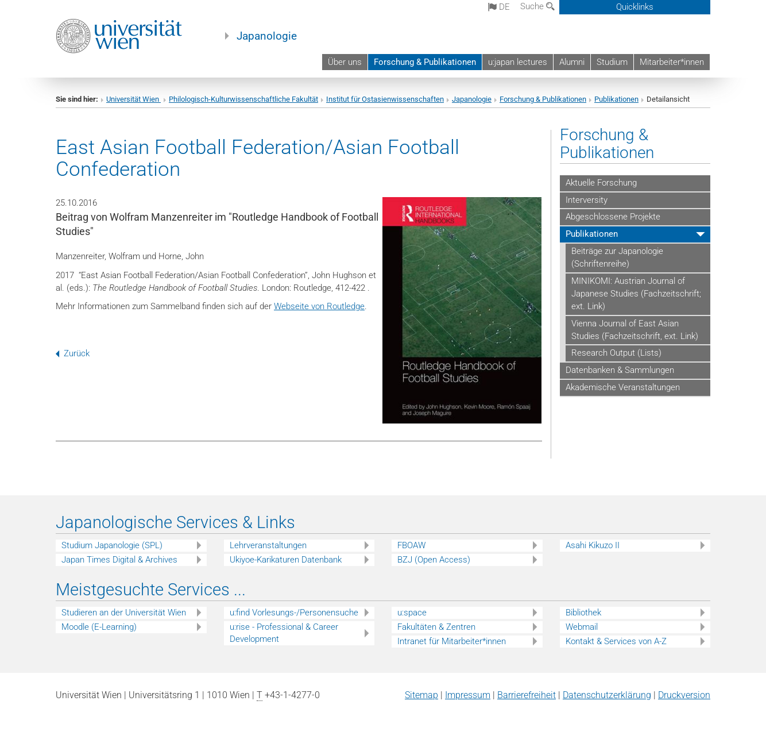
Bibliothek (583, 612)
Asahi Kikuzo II (593, 545)
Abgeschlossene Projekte (613, 216)
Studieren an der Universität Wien (123, 612)
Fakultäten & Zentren (436, 627)
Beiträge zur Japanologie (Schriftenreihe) (617, 257)
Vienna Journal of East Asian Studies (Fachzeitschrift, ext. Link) (634, 329)
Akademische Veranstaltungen (623, 387)
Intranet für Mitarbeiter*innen (451, 641)
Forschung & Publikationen (425, 62)
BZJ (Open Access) (433, 560)
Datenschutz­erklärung (607, 695)
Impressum (467, 695)
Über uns (345, 62)
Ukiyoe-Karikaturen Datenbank (286, 560)
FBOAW (411, 545)
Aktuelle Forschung (601, 183)
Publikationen (616, 99)
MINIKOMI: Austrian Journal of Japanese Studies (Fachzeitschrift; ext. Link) (636, 293)
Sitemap (421, 695)
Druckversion (684, 695)
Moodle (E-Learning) (99, 627)
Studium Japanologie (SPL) (112, 545)
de (499, 7)
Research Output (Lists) (616, 353)
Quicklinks (634, 7)
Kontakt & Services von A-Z (616, 641)
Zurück (73, 353)
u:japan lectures (517, 62)
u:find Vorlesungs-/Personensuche (294, 612)
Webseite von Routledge (319, 306)
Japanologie (267, 36)
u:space (412, 612)
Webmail (582, 627)
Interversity (587, 200)
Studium (612, 62)
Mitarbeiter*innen (672, 62)
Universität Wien (133, 99)
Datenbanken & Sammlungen (620, 370)
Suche (537, 6)
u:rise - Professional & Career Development (284, 633)
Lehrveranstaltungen (268, 545)
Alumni (572, 62)
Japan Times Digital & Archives (119, 560)
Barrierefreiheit (526, 695)
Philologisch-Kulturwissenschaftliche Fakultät (243, 99)
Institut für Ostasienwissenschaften (385, 99)
